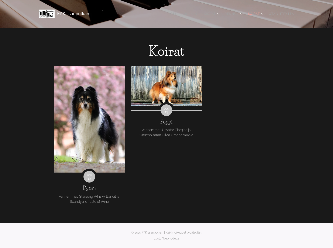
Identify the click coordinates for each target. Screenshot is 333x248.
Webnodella (170, 238)
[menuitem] (173, 14)
